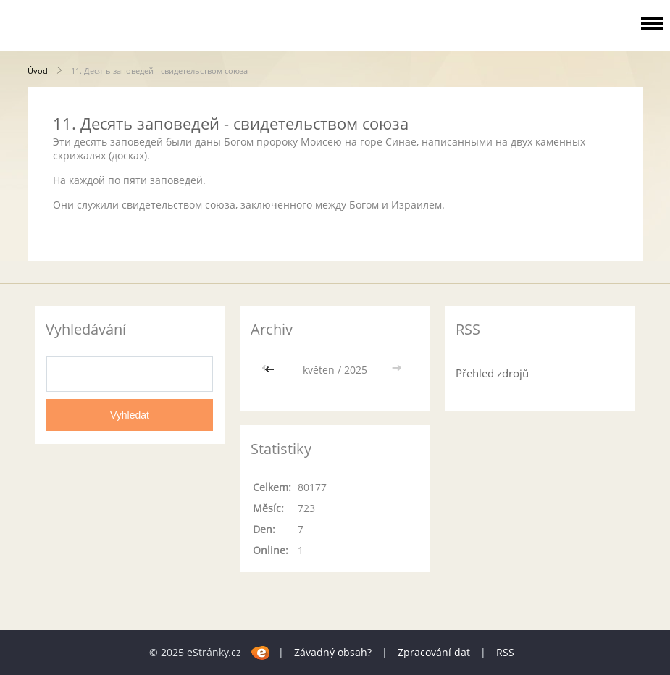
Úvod (38, 70)
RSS (505, 652)
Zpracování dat (434, 652)
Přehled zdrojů (492, 373)
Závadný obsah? (333, 652)
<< (271, 370)
